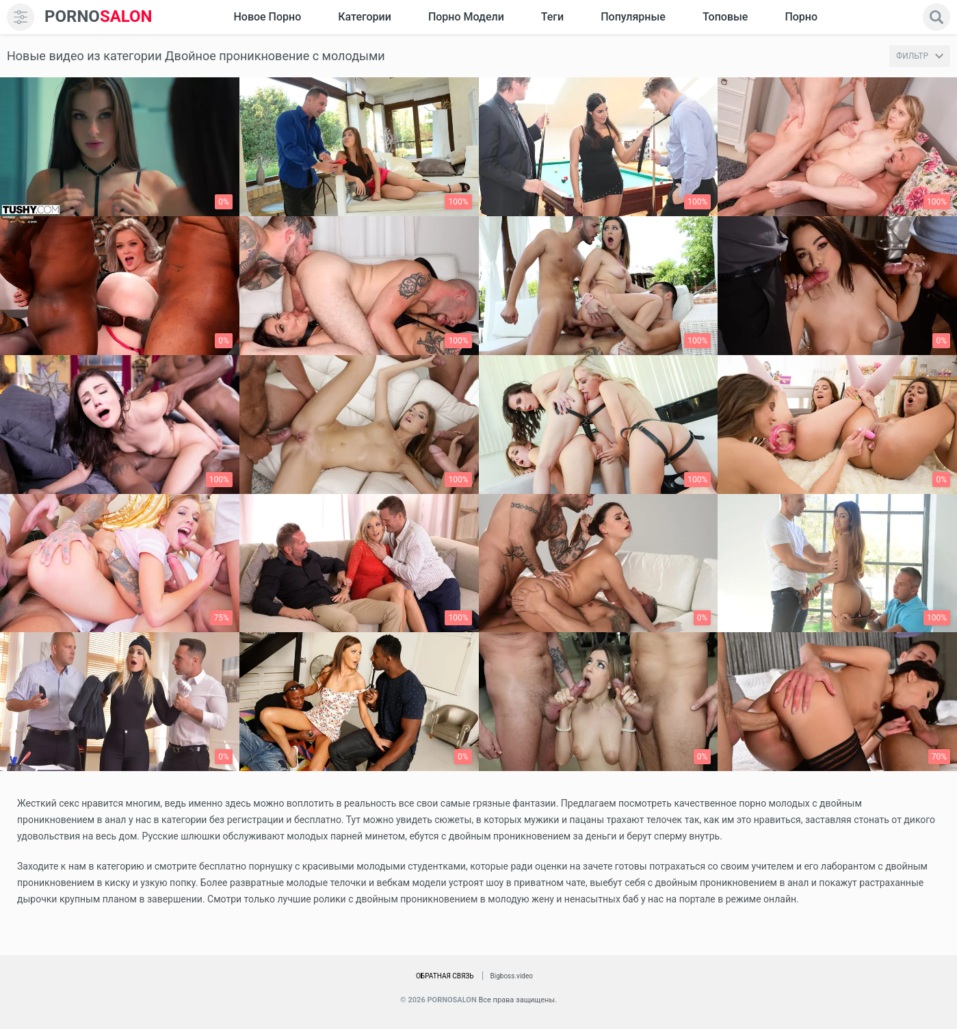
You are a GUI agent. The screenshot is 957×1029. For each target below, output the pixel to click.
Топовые (725, 16)
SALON (98, 16)
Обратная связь (445, 976)
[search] (936, 17)
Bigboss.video (511, 976)
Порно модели (466, 16)
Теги (552, 16)
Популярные (633, 16)
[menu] (20, 17)
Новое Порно (267, 16)
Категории (364, 16)
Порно (801, 16)
